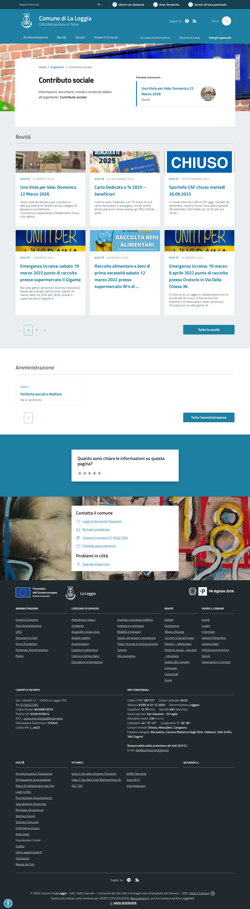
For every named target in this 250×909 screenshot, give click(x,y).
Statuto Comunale (27, 822)
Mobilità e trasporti (129, 631)
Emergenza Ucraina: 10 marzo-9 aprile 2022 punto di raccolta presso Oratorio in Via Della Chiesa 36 (199, 276)
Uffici (24, 387)
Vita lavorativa (126, 656)
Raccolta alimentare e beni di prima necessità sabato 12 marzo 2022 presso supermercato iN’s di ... (122, 276)
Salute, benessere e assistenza (136, 638)
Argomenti (57, 67)
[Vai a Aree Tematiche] (166, 4)
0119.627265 (29, 705)
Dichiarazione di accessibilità (33, 779)
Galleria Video (210, 644)
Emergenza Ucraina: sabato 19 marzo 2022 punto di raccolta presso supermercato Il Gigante (50, 273)
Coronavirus (172, 625)
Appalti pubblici (81, 638)
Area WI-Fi (133, 779)
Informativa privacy (28, 828)
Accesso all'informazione (155, 37)
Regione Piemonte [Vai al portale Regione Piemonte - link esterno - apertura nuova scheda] (29, 4)
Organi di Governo (27, 619)
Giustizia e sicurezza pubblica (135, 619)
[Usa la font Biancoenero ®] (128, 4)
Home (42, 67)
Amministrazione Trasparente (34, 773)
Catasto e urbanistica (85, 650)
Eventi (206, 619)
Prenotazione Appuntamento (34, 798)
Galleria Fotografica (214, 638)
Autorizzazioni (80, 644)
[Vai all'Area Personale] (207, 4)
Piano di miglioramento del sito (35, 785)
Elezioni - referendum (178, 644)
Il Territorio (208, 631)
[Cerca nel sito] (226, 20)
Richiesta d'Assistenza (29, 810)
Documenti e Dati (26, 638)
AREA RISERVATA (123, 903)
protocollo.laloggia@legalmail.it (43, 718)
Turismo (122, 650)
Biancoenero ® (140, 898)
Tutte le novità (208, 329)
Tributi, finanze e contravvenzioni (137, 644)
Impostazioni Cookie (28, 840)
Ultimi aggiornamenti (29, 852)
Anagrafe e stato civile (86, 631)
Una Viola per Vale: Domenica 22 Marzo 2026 (167, 91)
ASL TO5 (77, 785)
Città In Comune (199, 893)
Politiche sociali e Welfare (41, 394)
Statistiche (22, 858)
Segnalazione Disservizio (31, 804)
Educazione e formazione (87, 662)
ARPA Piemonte (137, 773)
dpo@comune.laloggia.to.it (152, 750)
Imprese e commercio (130, 625)
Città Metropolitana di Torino (59, 24)
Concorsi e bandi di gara (179, 638)
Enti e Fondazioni (26, 644)
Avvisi (168, 680)
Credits (20, 846)
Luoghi (206, 625)
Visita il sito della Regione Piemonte (94, 773)
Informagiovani (136, 785)
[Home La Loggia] (55, 21)
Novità (25, 179)
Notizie (169, 619)
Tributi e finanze (174, 631)
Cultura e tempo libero (85, 656)
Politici (20, 656)
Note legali (22, 834)
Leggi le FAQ (23, 792)
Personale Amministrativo (32, 650)
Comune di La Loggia (65, 18)
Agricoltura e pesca (83, 619)
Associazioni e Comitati (216, 662)
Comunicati (171, 674)
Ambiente (78, 625)
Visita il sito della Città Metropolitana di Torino (100, 779)
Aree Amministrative (29, 625)
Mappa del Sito (25, 864)
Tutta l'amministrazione (208, 417)
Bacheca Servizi (25, 816)
